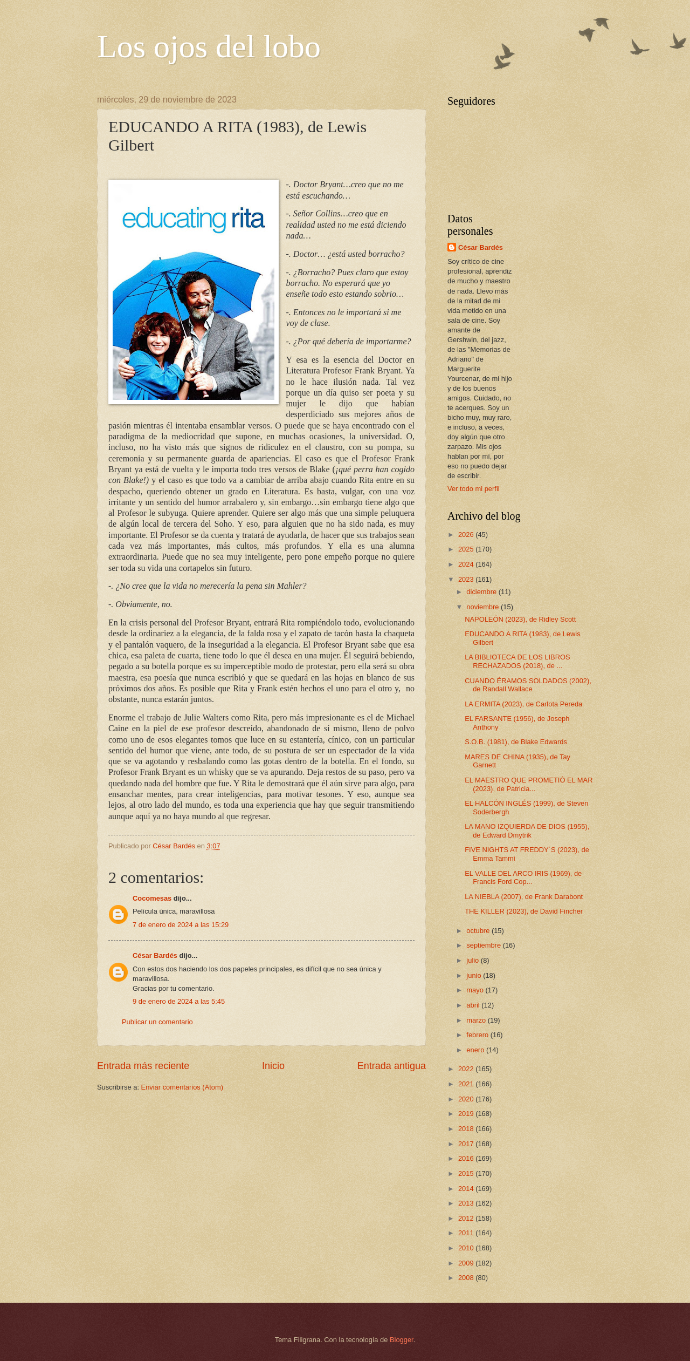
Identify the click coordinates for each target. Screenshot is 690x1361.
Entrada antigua (391, 1065)
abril (473, 1005)
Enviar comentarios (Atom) (182, 1087)
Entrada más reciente (143, 1065)
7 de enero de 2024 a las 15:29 (181, 925)
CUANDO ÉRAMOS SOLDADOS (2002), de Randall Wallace (528, 685)
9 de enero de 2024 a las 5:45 (179, 1001)
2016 (466, 1158)
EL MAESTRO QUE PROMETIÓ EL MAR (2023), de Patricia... (528, 784)
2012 (466, 1218)
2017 (466, 1144)
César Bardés (155, 955)
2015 (466, 1173)
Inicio (273, 1065)
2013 (466, 1203)
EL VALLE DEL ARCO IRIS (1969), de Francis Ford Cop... (523, 877)
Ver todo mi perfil (473, 489)
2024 (466, 564)
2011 (466, 1233)
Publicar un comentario (157, 1022)
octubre (479, 931)
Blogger (401, 1340)
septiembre (484, 945)
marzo (476, 1020)
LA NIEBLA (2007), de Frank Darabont (524, 897)
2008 (466, 1278)
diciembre (482, 592)
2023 (466, 579)
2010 (466, 1248)
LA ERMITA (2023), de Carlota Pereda (523, 704)
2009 (466, 1263)
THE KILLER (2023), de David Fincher (524, 911)
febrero (478, 1035)
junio (474, 975)
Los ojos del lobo (209, 46)
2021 (466, 1084)
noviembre (483, 607)
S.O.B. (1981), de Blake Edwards (516, 742)
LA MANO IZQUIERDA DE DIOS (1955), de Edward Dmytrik (527, 830)
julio (473, 960)
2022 (466, 1069)
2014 (466, 1189)
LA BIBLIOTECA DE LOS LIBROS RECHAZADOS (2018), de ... (517, 661)
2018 (466, 1129)
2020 (466, 1099)
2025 (466, 549)
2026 (466, 534)
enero (476, 1050)
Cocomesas (152, 898)
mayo (475, 990)
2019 (466, 1114)
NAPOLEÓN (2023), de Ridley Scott (520, 619)
